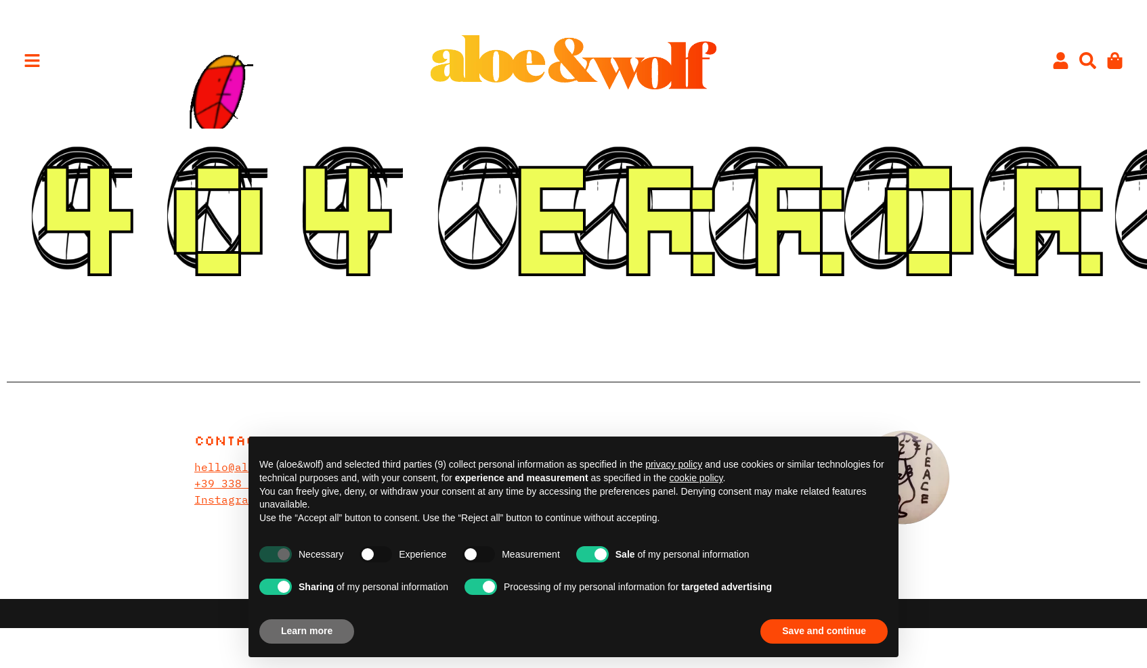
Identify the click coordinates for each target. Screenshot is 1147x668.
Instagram (224, 499)
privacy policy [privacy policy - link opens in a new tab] (673, 464)
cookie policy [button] (695, 477)
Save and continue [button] (824, 630)
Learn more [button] (306, 630)
